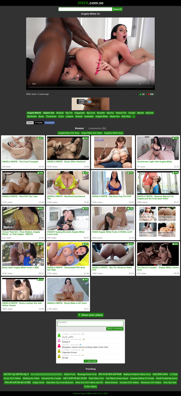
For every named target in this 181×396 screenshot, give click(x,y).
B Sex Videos (90, 386)
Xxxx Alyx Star (169, 382)
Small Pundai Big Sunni (166, 378)
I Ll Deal (173, 374)
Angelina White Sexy (113, 133)
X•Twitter (39, 123)
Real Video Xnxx (96, 378)
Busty (41, 116)
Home (76, 393)
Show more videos (90, 315)
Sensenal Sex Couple (51, 378)
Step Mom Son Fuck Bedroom (59, 382)
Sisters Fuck (69, 374)
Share (30, 123)
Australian (88, 116)
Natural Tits (121, 113)
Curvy (61, 116)
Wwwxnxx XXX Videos (151, 382)
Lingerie (69, 116)
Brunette (101, 113)
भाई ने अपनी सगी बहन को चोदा (75, 378)
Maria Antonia (111, 382)
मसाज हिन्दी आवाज (160, 374)
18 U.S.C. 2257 (101, 393)
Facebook (49, 123)
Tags (82, 393)
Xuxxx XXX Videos (12, 378)
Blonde (140, 113)
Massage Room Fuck (86, 374)
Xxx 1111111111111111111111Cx (46, 374)
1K (142, 94)
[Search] (85, 9)
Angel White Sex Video (91, 133)
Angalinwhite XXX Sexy (68, 133)
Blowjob (59, 113)
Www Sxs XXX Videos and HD (89, 382)
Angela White (102, 116)
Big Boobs (31, 116)
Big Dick (149, 113)
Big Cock (91, 113)
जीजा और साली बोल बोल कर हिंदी (18, 382)
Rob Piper (126, 116)
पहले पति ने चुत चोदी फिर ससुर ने (16, 374)
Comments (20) (97, 128)
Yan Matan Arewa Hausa (117, 378)
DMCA (89, 393)
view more (90, 361)
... (133, 116)
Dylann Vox (48, 113)
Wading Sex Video (31, 378)
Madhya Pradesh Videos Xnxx (137, 374)
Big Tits (69, 113)
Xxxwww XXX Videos (129, 382)
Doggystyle (80, 113)
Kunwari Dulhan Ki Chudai (142, 378)
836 (150, 94)
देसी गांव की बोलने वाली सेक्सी (110, 374)
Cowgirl (131, 113)
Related (79, 128)
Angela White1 (34, 113)
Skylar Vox (114, 116)
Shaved (78, 116)
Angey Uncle (38, 382)
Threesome (51, 116)
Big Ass (110, 113)
